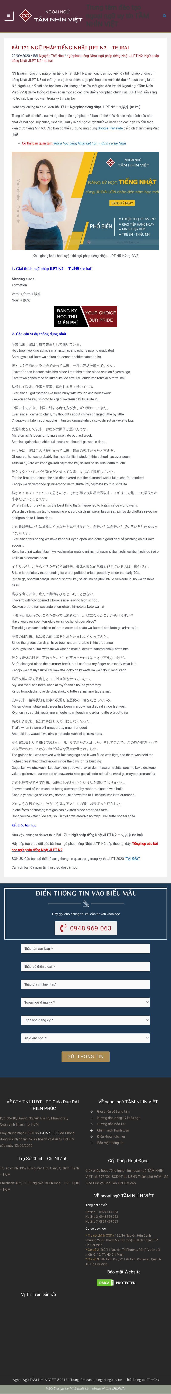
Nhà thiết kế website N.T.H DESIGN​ (97, 1388)
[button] (165, 16)
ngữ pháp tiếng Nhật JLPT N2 (120, 56)
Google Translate (110, 128)
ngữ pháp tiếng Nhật (82, 56)
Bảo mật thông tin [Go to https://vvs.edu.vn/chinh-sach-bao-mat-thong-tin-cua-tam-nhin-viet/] (110, 1143)
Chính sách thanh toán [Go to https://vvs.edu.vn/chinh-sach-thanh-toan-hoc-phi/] (113, 1131)
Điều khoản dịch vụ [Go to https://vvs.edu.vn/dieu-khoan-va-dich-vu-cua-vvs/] (111, 1137)
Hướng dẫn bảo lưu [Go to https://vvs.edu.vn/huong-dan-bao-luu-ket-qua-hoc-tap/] (111, 1124)
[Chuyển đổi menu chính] (9, 16)
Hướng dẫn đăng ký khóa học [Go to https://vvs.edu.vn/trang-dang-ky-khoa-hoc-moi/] (118, 1118)
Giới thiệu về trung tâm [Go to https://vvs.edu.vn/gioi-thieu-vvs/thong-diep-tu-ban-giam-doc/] (113, 1112)
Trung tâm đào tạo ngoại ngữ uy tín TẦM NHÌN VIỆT (123, 15)
